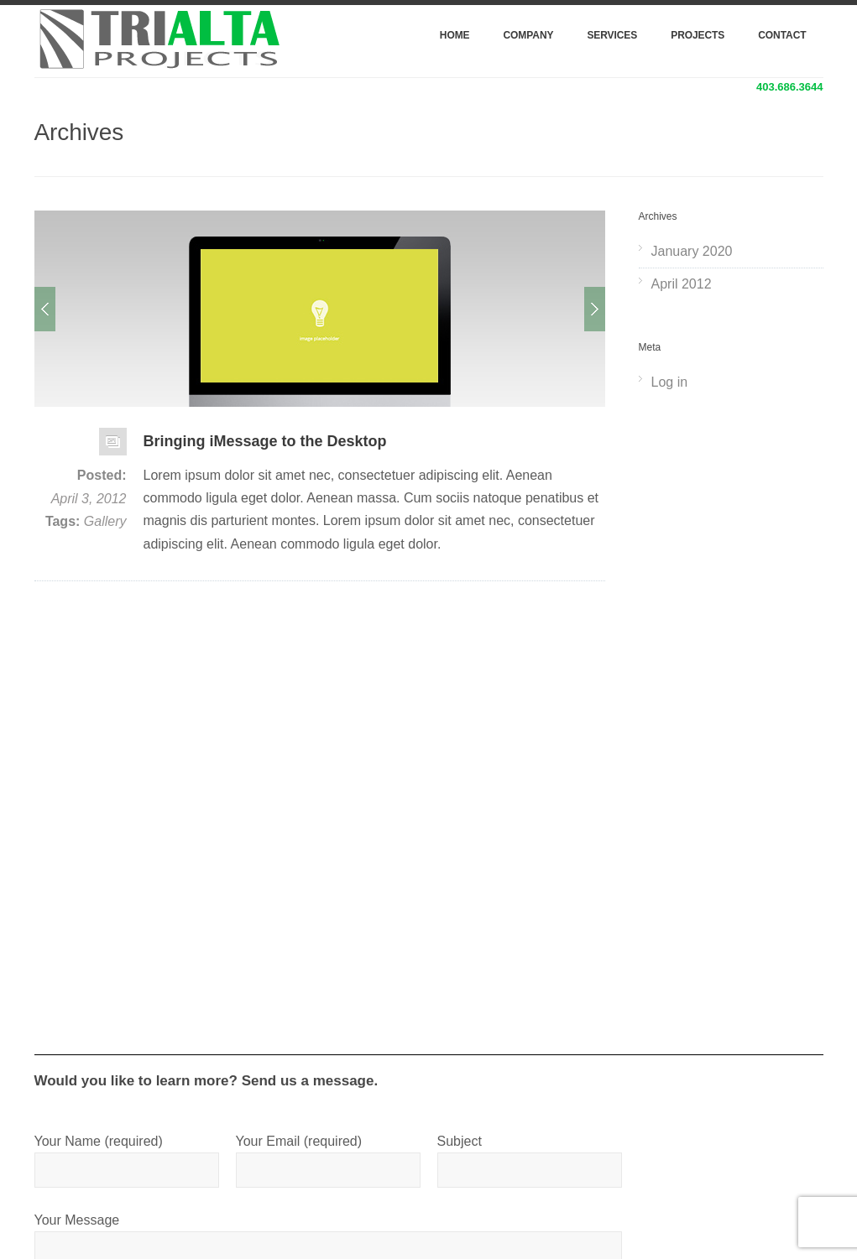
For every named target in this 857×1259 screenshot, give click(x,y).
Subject (529, 1155)
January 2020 (692, 251)
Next (594, 309)
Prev (44, 309)
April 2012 (681, 284)
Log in (669, 382)
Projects (697, 35)
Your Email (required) (328, 1155)
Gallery (105, 521)
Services (612, 35)
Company (529, 35)
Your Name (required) (126, 1155)
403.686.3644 (789, 87)
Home (455, 35)
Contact (782, 35)
